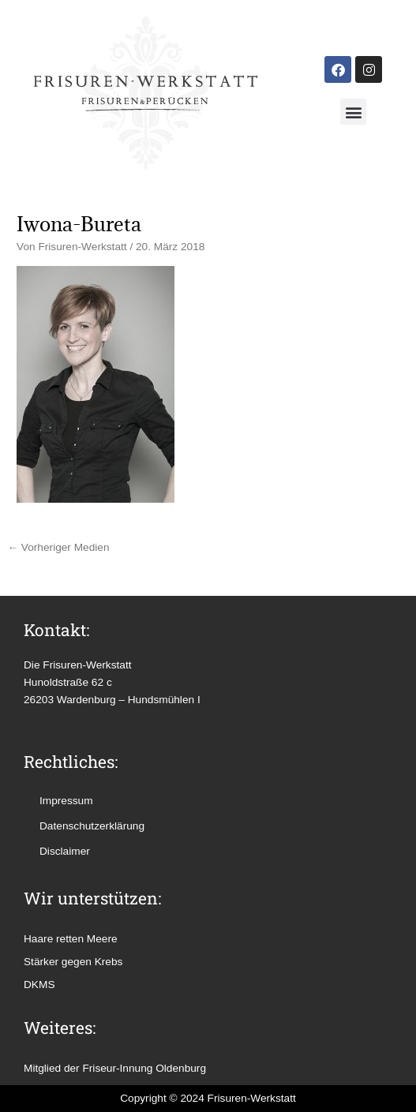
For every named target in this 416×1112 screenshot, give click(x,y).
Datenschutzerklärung (91, 826)
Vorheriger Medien (58, 547)
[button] (353, 112)
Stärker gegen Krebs (73, 962)
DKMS (39, 984)
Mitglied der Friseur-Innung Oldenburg (115, 1068)
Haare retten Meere (71, 939)
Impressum (66, 801)
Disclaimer (64, 851)
